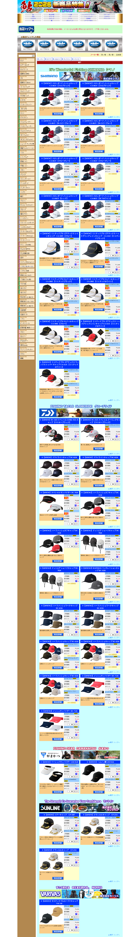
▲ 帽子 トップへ (114, 117)
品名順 (118, 55)
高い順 (111, 55)
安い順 (103, 55)
